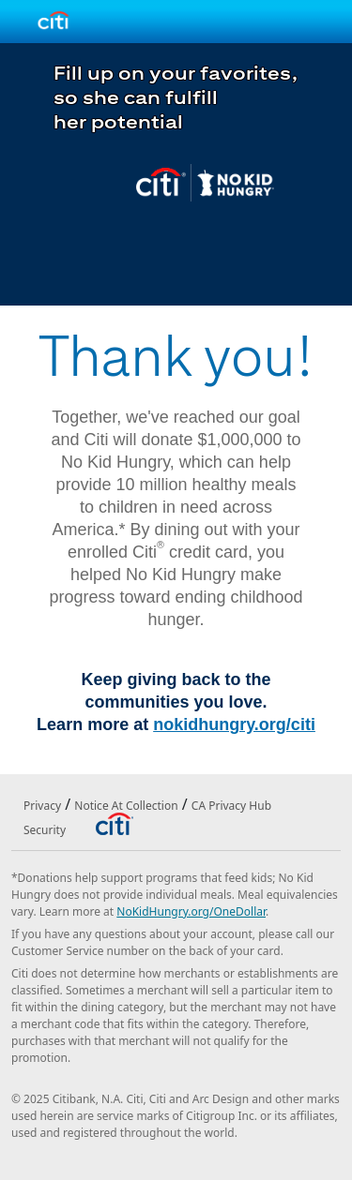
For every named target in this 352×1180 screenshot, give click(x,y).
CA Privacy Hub (231, 805)
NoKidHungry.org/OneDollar (191, 911)
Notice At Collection (125, 805)
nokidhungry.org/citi (234, 724)
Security (44, 830)
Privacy (42, 805)
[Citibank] (113, 823)
